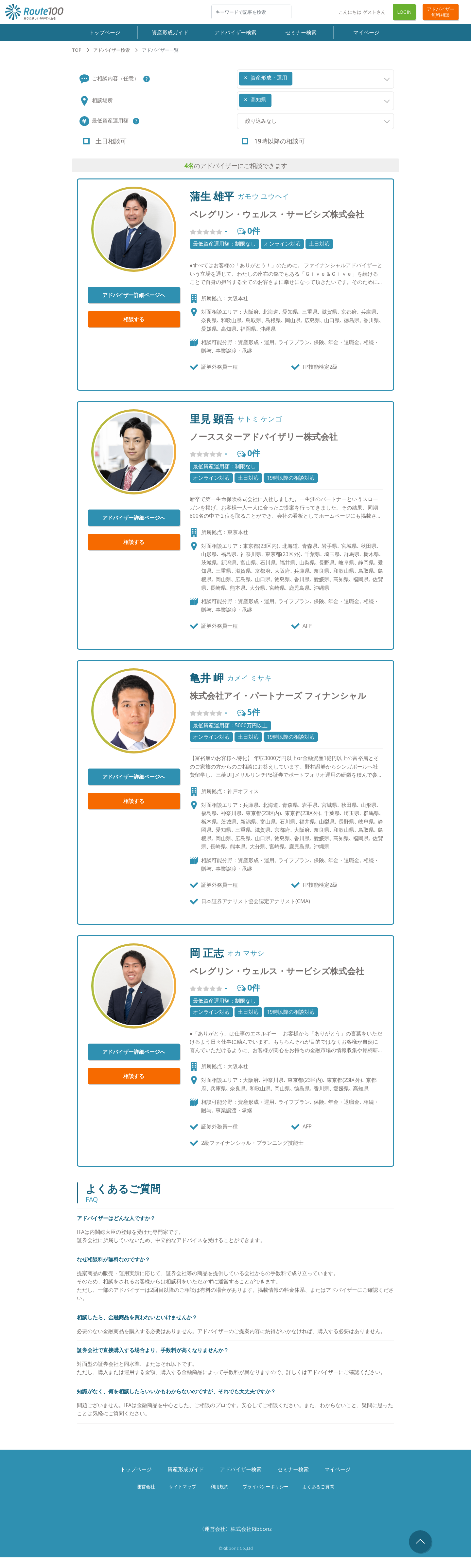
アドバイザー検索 (235, 33)
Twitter (324, 12)
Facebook (306, 12)
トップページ (104, 33)
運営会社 (146, 1488)
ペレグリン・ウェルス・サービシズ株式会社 (277, 216)
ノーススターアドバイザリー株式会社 (264, 438)
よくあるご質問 (318, 1488)
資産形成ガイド (170, 33)
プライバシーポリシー (265, 1488)
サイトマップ (182, 1488)
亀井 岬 (207, 679)
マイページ (366, 33)
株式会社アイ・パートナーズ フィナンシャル (278, 697)
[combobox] (315, 80)
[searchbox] (296, 77)
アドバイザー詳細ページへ (133, 297)
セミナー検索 (301, 33)
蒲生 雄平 (212, 198)
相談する (133, 321)
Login (404, 12)
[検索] (251, 12)
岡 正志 (207, 955)
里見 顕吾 (212, 420)
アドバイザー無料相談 (440, 12)
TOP (76, 51)
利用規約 (219, 1488)
